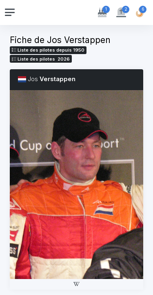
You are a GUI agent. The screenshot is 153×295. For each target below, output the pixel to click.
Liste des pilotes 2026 (41, 59)
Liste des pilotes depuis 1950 (48, 50)
